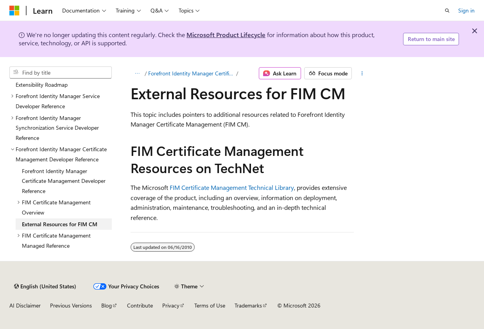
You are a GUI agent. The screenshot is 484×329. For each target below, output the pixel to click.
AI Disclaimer (25, 305)
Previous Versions (71, 305)
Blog (106, 305)
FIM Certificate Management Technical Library (232, 187)
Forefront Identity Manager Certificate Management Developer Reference (191, 73)
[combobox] (60, 72)
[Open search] (447, 11)
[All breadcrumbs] (137, 73)
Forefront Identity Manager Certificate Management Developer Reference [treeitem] (64, 181)
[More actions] (362, 73)
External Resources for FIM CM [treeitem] (59, 224)
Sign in (466, 10)
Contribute (140, 305)
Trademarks (248, 305)
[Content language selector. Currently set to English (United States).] (45, 286)
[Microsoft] (14, 10)
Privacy (170, 305)
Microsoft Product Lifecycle (225, 34)
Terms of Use (209, 305)
